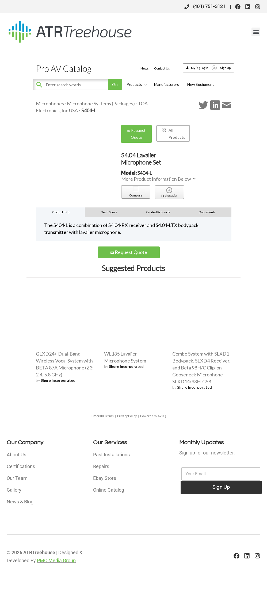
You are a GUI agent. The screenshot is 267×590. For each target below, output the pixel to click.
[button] (255, 32)
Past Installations (111, 454)
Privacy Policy (127, 416)
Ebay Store (104, 478)
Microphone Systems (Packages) (101, 103)
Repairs (101, 466)
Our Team (17, 478)
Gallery (14, 490)
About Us (16, 454)
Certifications (21, 466)
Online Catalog (108, 490)
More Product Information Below (159, 179)
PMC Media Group (56, 560)
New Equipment (200, 84)
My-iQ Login (199, 68)
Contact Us (162, 68)
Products (136, 84)
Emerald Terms (102, 416)
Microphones (50, 103)
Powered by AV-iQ (153, 416)
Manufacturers (166, 84)
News (144, 68)
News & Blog (20, 501)
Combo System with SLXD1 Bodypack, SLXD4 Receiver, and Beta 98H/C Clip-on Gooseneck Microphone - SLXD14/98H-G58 (201, 367)
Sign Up (225, 68)
